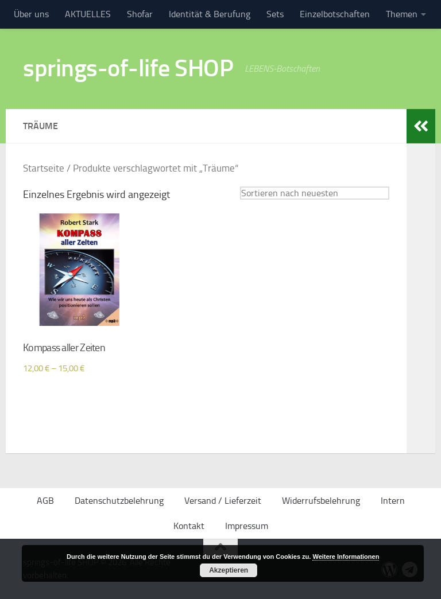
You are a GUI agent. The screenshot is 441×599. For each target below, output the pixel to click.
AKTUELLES (88, 14)
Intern (393, 500)
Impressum (246, 525)
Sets (275, 14)
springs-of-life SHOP (128, 68)
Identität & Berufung (209, 14)
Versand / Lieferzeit (222, 500)
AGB (45, 500)
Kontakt (188, 525)
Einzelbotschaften (335, 14)
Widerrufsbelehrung (321, 500)
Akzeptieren (228, 570)
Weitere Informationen (345, 556)
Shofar (140, 14)
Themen (401, 14)
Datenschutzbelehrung (119, 500)
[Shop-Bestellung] (314, 193)
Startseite (43, 168)
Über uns (31, 14)
